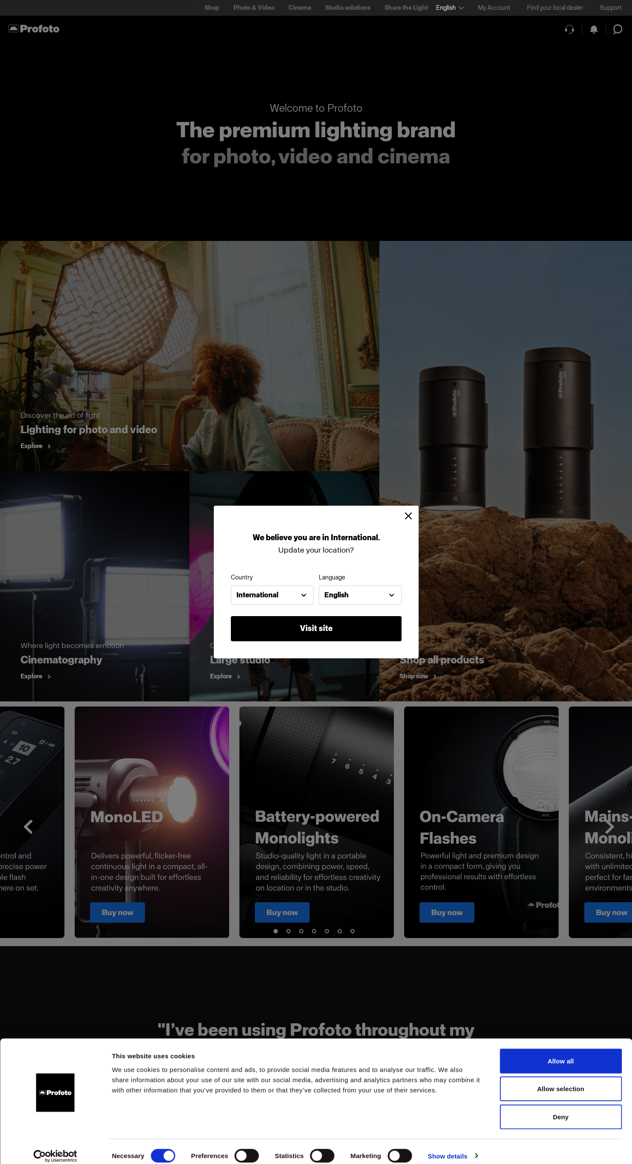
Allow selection (561, 1080)
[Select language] (450, 7)
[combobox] (272, 595)
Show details (448, 1147)
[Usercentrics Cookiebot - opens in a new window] (55, 1147)
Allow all (561, 1052)
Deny (560, 1108)
